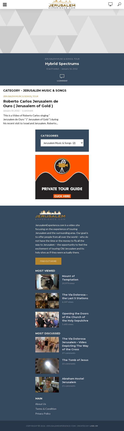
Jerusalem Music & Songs (59, 58)
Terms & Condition (45, 408)
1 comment (62, 81)
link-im (94, 426)
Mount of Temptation (70, 277)
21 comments (68, 386)
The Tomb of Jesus (75, 360)
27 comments (68, 353)
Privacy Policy (42, 413)
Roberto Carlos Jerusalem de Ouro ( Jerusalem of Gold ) (30, 103)
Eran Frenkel (53, 68)
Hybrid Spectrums (62, 64)
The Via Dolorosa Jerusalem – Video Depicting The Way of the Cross (75, 344)
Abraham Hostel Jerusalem (73, 380)
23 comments (68, 363)
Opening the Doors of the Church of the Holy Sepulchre (75, 317)
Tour (77, 58)
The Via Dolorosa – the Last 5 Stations (75, 296)
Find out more (48, 261)
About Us (40, 403)
